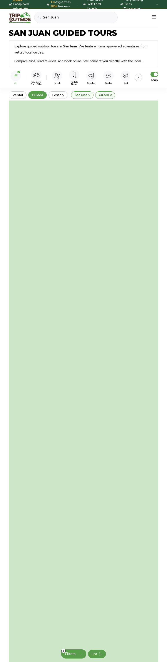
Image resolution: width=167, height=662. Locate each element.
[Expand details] (157, 4)
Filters (72, 652)
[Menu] (154, 17)
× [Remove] (89, 95)
